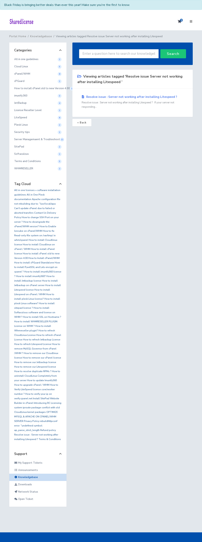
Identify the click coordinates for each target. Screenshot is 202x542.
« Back (81, 122)
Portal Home (17, 36)
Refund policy (48, 430)
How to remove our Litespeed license (35, 366)
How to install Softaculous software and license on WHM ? (34, 312)
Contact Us (40, 212)
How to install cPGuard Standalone (34, 262)
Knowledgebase (41, 36)
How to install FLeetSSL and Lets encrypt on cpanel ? (37, 267)
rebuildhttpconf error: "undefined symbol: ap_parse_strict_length (35, 426)
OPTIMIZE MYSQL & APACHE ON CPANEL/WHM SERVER (36, 416)
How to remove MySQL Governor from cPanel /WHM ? (37, 349)
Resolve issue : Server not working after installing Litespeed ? (132, 102)
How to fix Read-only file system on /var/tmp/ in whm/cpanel (35, 235)
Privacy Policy (31, 421)
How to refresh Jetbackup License (41, 339)
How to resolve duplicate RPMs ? (32, 371)
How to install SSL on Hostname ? (42, 317)
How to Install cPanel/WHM (44, 258)
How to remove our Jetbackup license (35, 362)
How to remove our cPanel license (42, 357)
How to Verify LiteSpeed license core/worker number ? (36, 389)
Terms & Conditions (50, 439)
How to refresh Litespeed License (32, 344)
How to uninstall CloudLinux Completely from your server (37, 376)
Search (173, 53)
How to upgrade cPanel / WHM (31, 384)
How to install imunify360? (31, 276)
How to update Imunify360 (42, 380)
